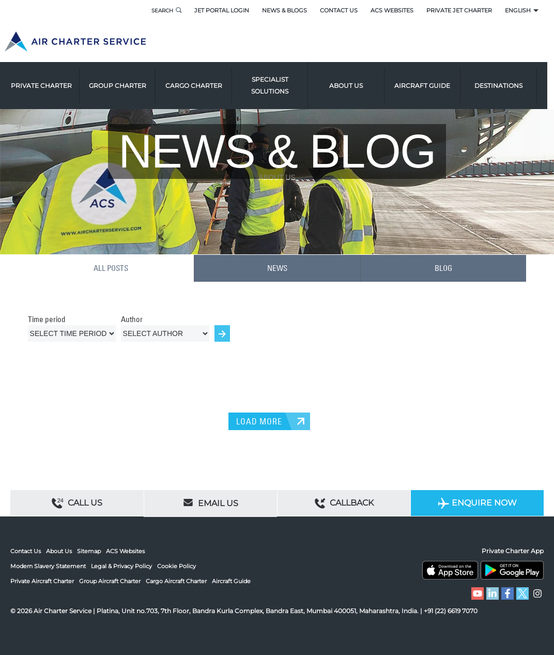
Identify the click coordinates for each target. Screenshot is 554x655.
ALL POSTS (111, 268)
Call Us (77, 502)
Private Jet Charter (459, 10)
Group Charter (124, 80)
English (518, 10)
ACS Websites (392, 10)
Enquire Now (477, 502)
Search (160, 10)
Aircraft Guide (429, 80)
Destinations (505, 80)
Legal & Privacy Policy (121, 565)
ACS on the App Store (450, 570)
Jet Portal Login (221, 10)
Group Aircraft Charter (110, 580)
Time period (47, 318)
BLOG (443, 268)
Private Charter (48, 80)
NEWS (277, 268)
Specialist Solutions (276, 80)
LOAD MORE (259, 420)
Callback (344, 502)
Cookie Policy (176, 565)
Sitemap (89, 551)
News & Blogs (284, 10)
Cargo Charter (200, 80)
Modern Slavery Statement (48, 565)
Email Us (210, 501)
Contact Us (339, 10)
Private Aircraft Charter (42, 580)
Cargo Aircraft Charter (176, 580)
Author (132, 318)
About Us (59, 551)
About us (353, 80)
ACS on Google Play (512, 570)
